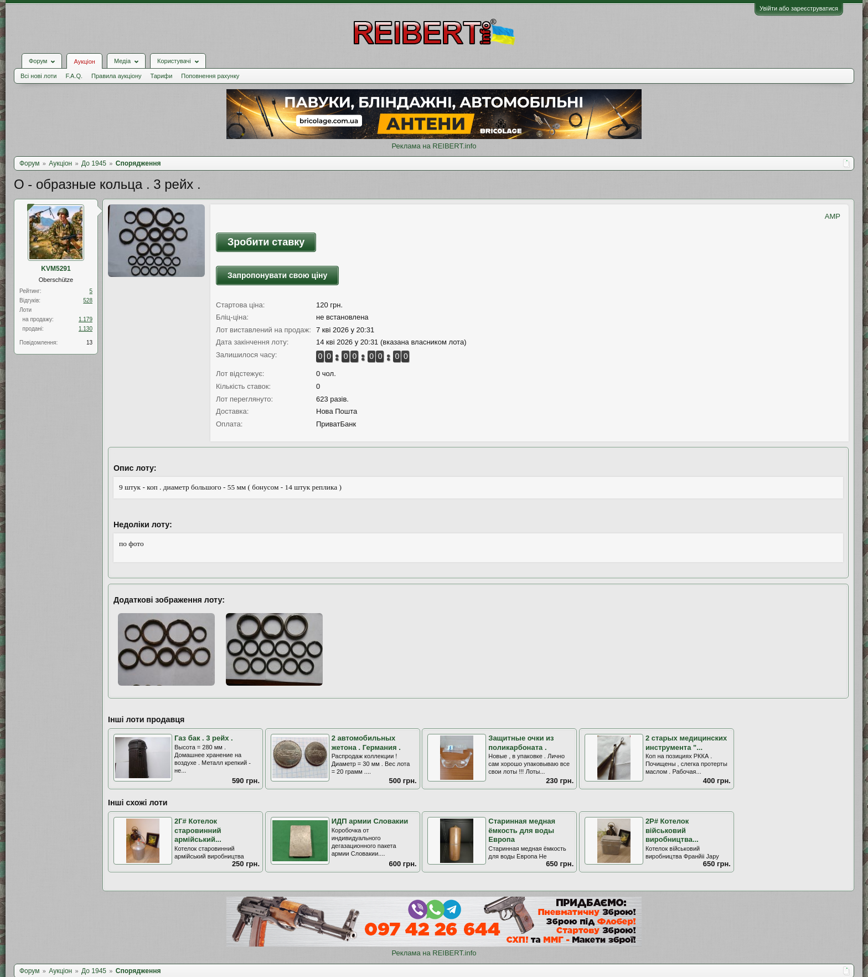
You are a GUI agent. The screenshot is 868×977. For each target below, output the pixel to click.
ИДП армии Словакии (370, 821)
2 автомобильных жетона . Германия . (366, 743)
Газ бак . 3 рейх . (203, 738)
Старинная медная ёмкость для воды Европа (521, 830)
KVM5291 (55, 268)
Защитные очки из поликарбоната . (521, 743)
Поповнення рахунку (210, 76)
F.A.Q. (73, 76)
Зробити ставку (266, 242)
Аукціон (84, 61)
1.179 (85, 319)
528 (87, 300)
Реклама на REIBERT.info (433, 146)
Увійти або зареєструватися (799, 8)
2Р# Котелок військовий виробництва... (672, 830)
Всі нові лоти (38, 76)
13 (89, 343)
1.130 (85, 329)
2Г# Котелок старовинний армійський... (197, 830)
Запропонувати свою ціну (277, 275)
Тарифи (162, 76)
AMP (832, 216)
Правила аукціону (116, 76)
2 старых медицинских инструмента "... (686, 743)
